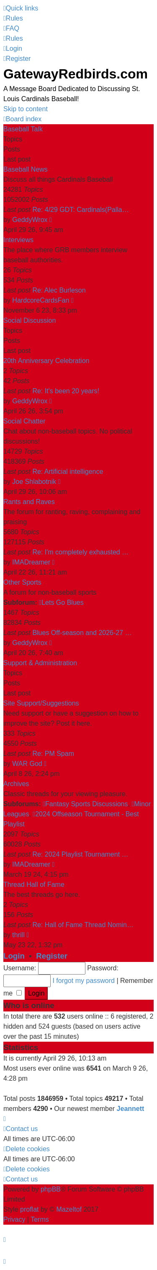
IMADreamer (31, 562)
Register (51, 955)
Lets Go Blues (61, 602)
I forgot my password (83, 980)
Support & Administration (40, 662)
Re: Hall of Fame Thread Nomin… (83, 924)
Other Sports (22, 582)
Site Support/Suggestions (41, 703)
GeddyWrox (29, 219)
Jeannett (130, 1108)
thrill (18, 934)
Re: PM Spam (53, 753)
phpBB (51, 1189)
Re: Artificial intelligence (67, 471)
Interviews (18, 239)
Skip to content (25, 108)
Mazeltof (69, 1209)
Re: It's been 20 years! (65, 391)
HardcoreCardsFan (40, 300)
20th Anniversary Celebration (46, 360)
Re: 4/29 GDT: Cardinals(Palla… (80, 209)
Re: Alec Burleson (58, 290)
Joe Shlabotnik (34, 481)
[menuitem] (13, 18)
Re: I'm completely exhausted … (80, 552)
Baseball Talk (23, 129)
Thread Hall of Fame (33, 884)
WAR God (27, 763)
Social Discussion (29, 320)
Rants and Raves (29, 501)
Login (14, 955)
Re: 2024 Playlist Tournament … (80, 854)
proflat (29, 1209)
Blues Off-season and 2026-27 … (81, 632)
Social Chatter (24, 421)
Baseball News (25, 169)
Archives (16, 783)
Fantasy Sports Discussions (85, 803)
